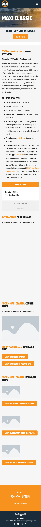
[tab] (20, 184)
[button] (37, 3)
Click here (22, 138)
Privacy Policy (20, 518)
